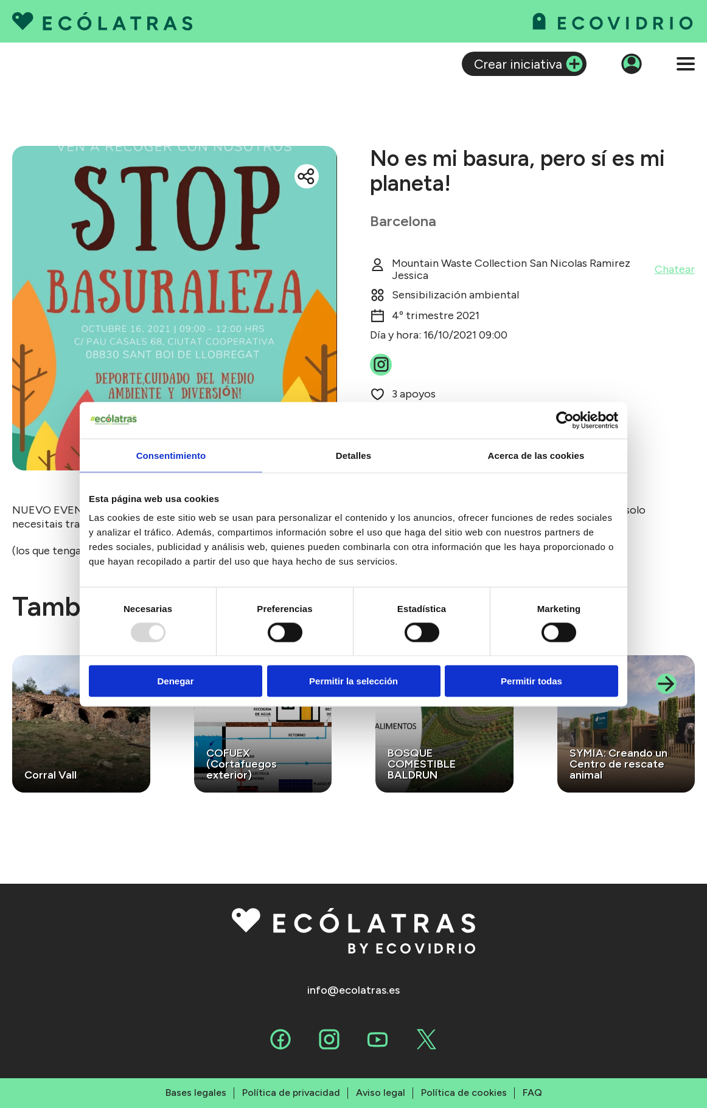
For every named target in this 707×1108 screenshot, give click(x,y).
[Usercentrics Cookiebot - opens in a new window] (565, 420)
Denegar (175, 681)
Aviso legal (380, 1092)
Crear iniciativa (518, 64)
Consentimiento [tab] (171, 455)
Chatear (675, 269)
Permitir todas (531, 681)
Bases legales (195, 1092)
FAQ (532, 1092)
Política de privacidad (291, 1092)
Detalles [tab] (353, 455)
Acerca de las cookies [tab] (536, 455)
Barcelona (403, 221)
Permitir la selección (353, 681)
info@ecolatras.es (353, 990)
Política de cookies (464, 1092)
